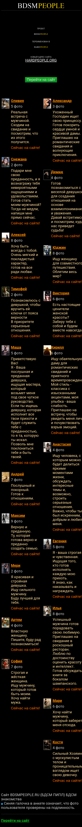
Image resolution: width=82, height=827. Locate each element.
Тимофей (19, 289)
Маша (16, 347)
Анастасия (62, 444)
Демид (57, 172)
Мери (15, 565)
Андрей (17, 474)
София (16, 661)
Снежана (19, 159)
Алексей (18, 235)
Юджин (59, 247)
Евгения (60, 541)
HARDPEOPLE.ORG (41, 60)
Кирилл (57, 347)
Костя (58, 742)
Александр (62, 101)
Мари (57, 700)
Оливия (17, 101)
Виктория (61, 293)
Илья (57, 608)
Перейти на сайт (41, 80)
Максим (18, 515)
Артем (16, 620)
